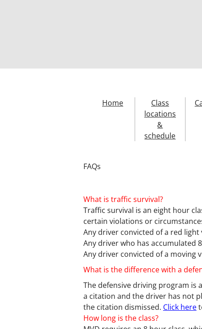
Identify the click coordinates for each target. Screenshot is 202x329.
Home (112, 103)
